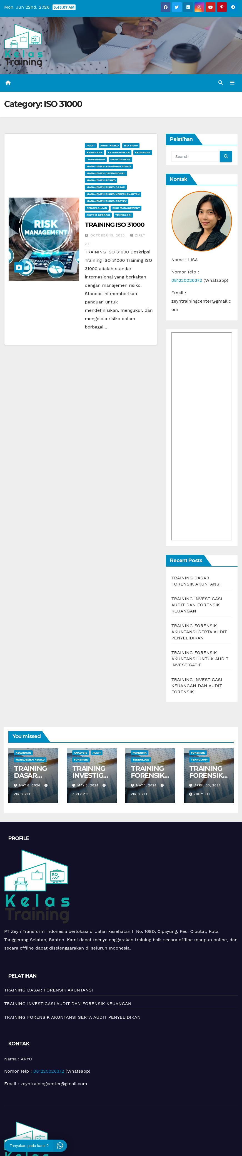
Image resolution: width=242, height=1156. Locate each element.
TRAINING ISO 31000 (114, 224)
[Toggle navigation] (232, 83)
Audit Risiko (109, 145)
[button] (220, 82)
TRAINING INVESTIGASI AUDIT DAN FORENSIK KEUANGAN (196, 605)
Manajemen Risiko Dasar (105, 187)
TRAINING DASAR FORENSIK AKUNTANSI (48, 990)
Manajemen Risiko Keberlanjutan (112, 194)
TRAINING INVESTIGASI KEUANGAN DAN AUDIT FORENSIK (196, 685)
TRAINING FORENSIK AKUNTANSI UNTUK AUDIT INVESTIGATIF (200, 658)
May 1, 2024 (147, 785)
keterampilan (119, 152)
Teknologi (123, 214)
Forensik (81, 759)
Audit (90, 145)
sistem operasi (98, 214)
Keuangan (143, 152)
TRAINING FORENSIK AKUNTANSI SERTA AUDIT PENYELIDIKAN (199, 632)
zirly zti (199, 794)
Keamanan (94, 152)
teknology (141, 759)
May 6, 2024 (30, 785)
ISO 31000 (131, 145)
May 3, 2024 (89, 785)
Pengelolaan (96, 208)
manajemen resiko (101, 180)
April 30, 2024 (207, 785)
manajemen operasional (105, 173)
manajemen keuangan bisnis (108, 166)
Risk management (126, 208)
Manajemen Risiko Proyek (106, 201)
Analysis (80, 752)
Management (120, 159)
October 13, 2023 (108, 235)
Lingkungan (95, 159)
